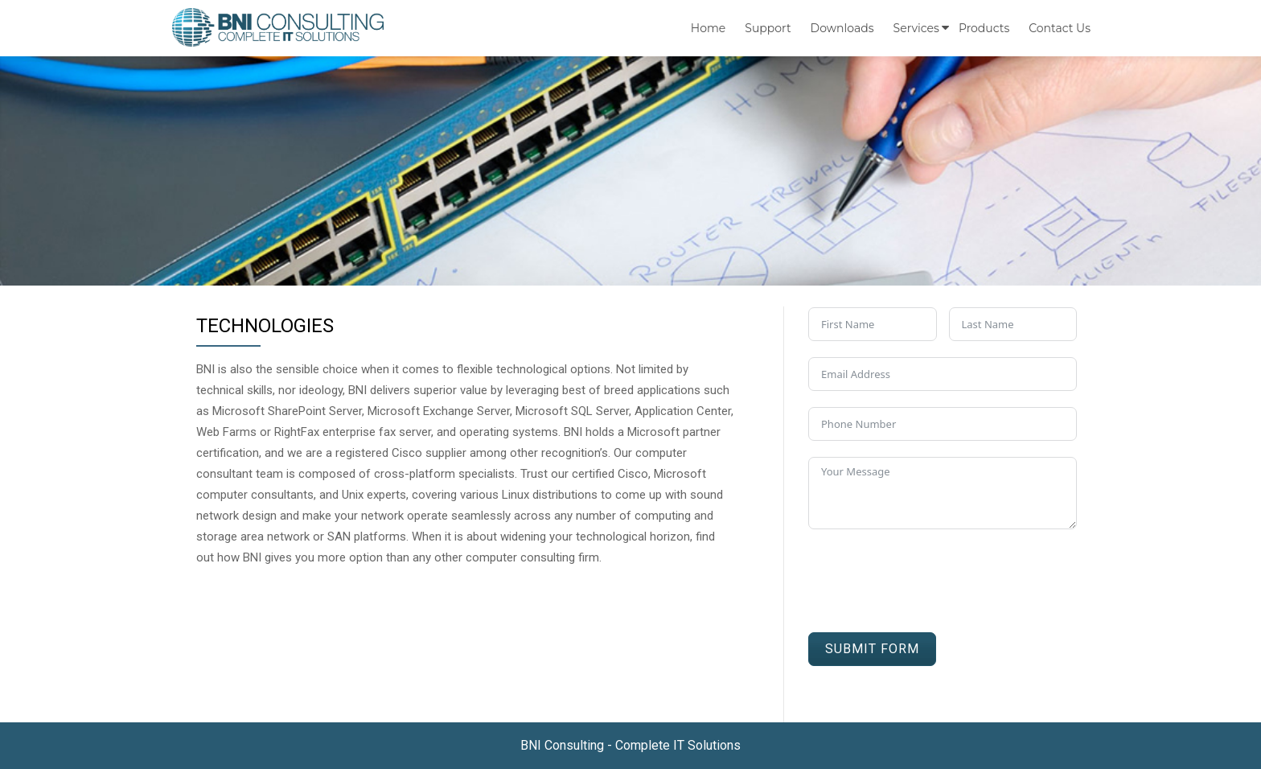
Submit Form (872, 648)
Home (708, 28)
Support (768, 28)
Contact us (1060, 28)
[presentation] (930, 576)
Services (916, 28)
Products (984, 28)
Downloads (842, 28)
